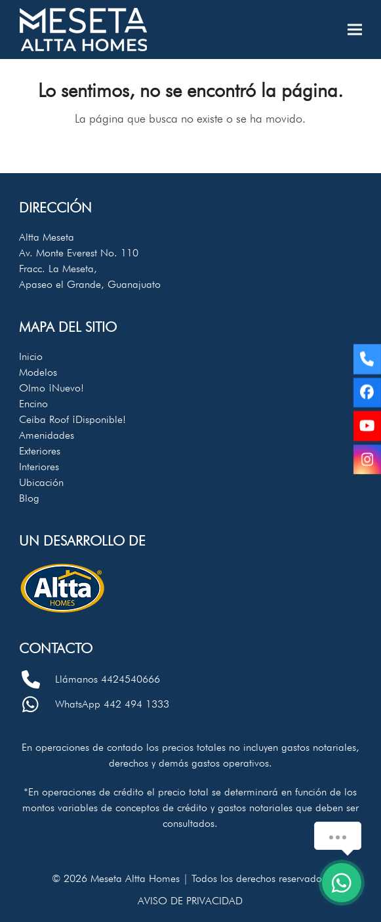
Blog (29, 498)
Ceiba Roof (72, 419)
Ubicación (41, 482)
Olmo (51, 388)
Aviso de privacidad (190, 900)
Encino (33, 403)
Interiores (39, 466)
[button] (355, 29)
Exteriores (39, 451)
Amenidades (46, 435)
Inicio (31, 356)
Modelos (38, 372)
